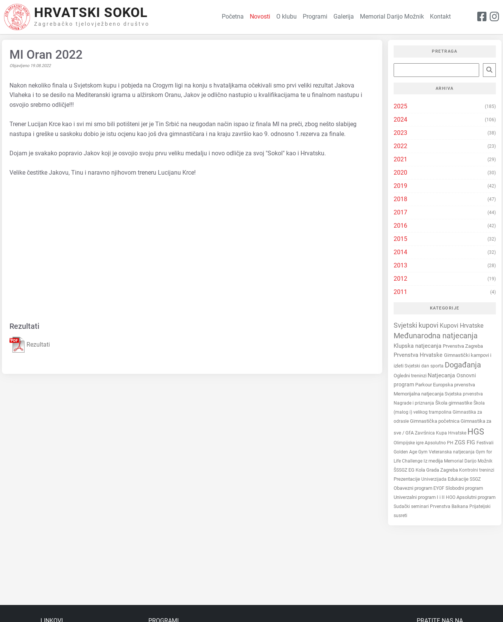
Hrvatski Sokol (91, 12)
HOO (451, 497)
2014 (400, 252)
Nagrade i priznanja (414, 403)
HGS (475, 431)
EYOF (439, 488)
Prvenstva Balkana (449, 506)
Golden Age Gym (411, 452)
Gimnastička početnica (435, 421)
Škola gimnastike (454, 403)
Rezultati (29, 345)
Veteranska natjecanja (452, 452)
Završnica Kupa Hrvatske (441, 433)
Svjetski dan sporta (425, 366)
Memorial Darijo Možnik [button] (392, 16)
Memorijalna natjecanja (419, 394)
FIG (472, 442)
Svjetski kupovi (417, 325)
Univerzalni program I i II (420, 497)
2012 (400, 278)
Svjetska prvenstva (464, 394)
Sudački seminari (412, 506)
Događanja (463, 365)
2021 (400, 159)
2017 (400, 212)
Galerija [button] (343, 16)
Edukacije (459, 479)
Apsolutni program (475, 497)
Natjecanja (442, 375)
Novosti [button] (260, 16)
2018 (400, 199)
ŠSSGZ (401, 470)
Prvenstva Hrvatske (419, 355)
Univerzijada (434, 479)
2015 (400, 238)
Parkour (424, 385)
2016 (400, 225)
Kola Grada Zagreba (437, 470)
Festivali (485, 442)
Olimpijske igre (409, 442)
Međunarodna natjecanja (436, 335)
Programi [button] (315, 16)
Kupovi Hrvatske (461, 325)
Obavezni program (413, 488)
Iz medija (434, 461)
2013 (400, 265)
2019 (400, 185)
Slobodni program (464, 488)
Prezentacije (407, 479)
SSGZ (475, 479)
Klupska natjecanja (418, 345)
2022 (400, 146)
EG (412, 470)
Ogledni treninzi (411, 375)
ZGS (461, 442)
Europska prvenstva (454, 385)
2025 (400, 106)
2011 (400, 291)
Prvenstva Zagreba (463, 346)
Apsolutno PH (440, 442)
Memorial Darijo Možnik (468, 461)
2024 (400, 119)
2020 (400, 172)
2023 (400, 132)
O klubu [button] (286, 16)
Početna (233, 16)
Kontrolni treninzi (476, 470)
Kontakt (440, 16)
